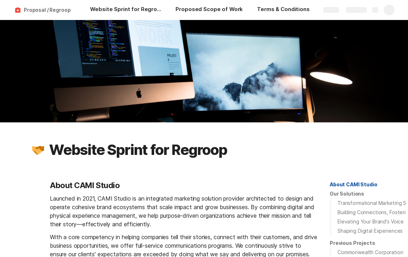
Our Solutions (347, 194)
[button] (38, 150)
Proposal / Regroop (47, 10)
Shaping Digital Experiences (370, 231)
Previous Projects (352, 243)
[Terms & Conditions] (283, 10)
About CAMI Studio (353, 184)
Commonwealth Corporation (370, 252)
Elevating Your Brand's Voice (371, 221)
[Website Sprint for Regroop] (125, 10)
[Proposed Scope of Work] (209, 10)
